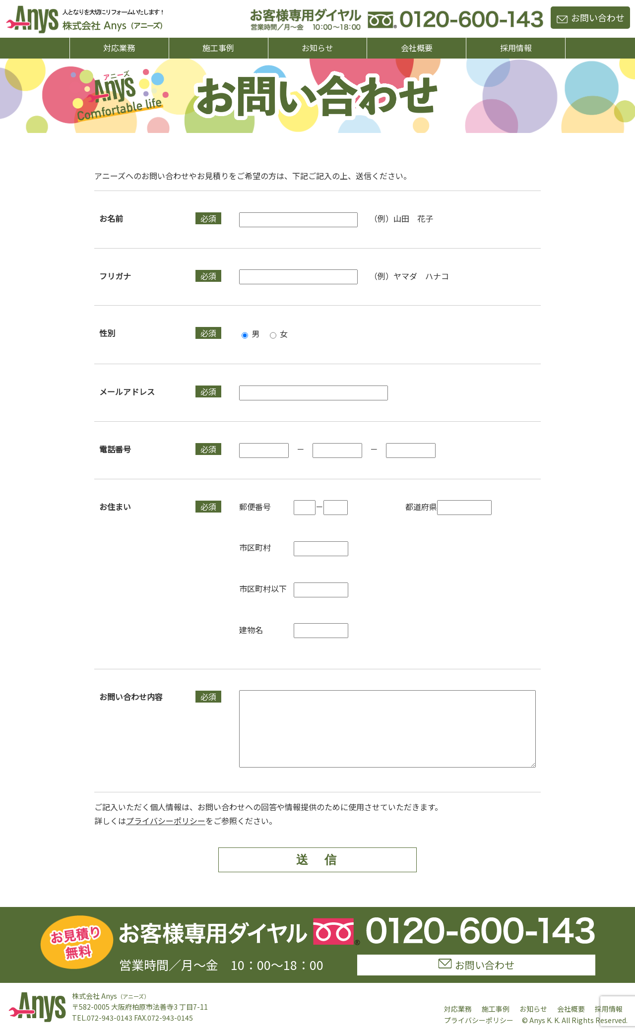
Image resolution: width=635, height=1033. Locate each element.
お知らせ (317, 48)
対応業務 (119, 48)
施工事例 (218, 48)
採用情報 (516, 48)
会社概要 (417, 48)
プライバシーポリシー (165, 835)
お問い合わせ (590, 17)
